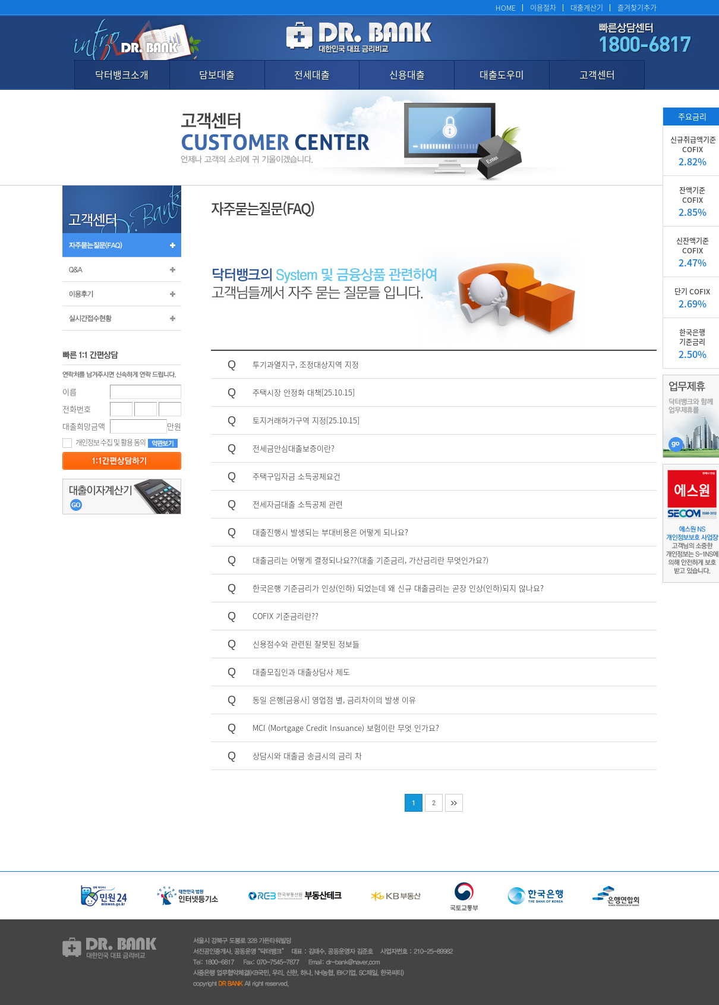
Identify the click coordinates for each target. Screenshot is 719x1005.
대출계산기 (586, 7)
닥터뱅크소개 (122, 74)
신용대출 (407, 74)
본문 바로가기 (0, 0)
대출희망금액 (83, 426)
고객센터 (597, 74)
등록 (121, 461)
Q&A (121, 269)
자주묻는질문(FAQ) (121, 245)
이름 (69, 391)
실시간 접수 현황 (121, 318)
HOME (506, 7)
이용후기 (121, 294)
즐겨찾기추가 (637, 7)
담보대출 (217, 74)
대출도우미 (502, 74)
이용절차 (543, 7)
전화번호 (76, 408)
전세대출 (312, 74)
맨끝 (454, 803)
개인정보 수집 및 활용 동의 (104, 442)
